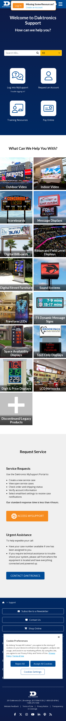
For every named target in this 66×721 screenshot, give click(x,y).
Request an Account (48, 87)
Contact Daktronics (25, 576)
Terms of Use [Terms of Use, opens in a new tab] (18, 656)
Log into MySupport (17, 87)
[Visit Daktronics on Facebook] (15, 714)
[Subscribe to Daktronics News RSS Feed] (50, 714)
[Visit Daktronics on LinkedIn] (39, 714)
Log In (18, 5)
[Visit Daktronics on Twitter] (20, 714)
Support (12, 602)
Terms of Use (28, 706)
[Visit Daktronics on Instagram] (26, 714)
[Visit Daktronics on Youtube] (32, 714)
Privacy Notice (42, 706)
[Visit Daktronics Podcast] (45, 714)
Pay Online (48, 120)
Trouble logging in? (17, 91)
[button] (60, 4)
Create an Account (34, 7)
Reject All (20, 663)
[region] (33, 656)
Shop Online (33, 628)
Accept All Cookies (43, 663)
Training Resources (17, 120)
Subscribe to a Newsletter (33, 611)
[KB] (19, 53)
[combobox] (51, 53)
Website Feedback (11, 706)
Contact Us (33, 619)
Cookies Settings (32, 671)
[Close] (59, 637)
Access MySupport (27, 516)
